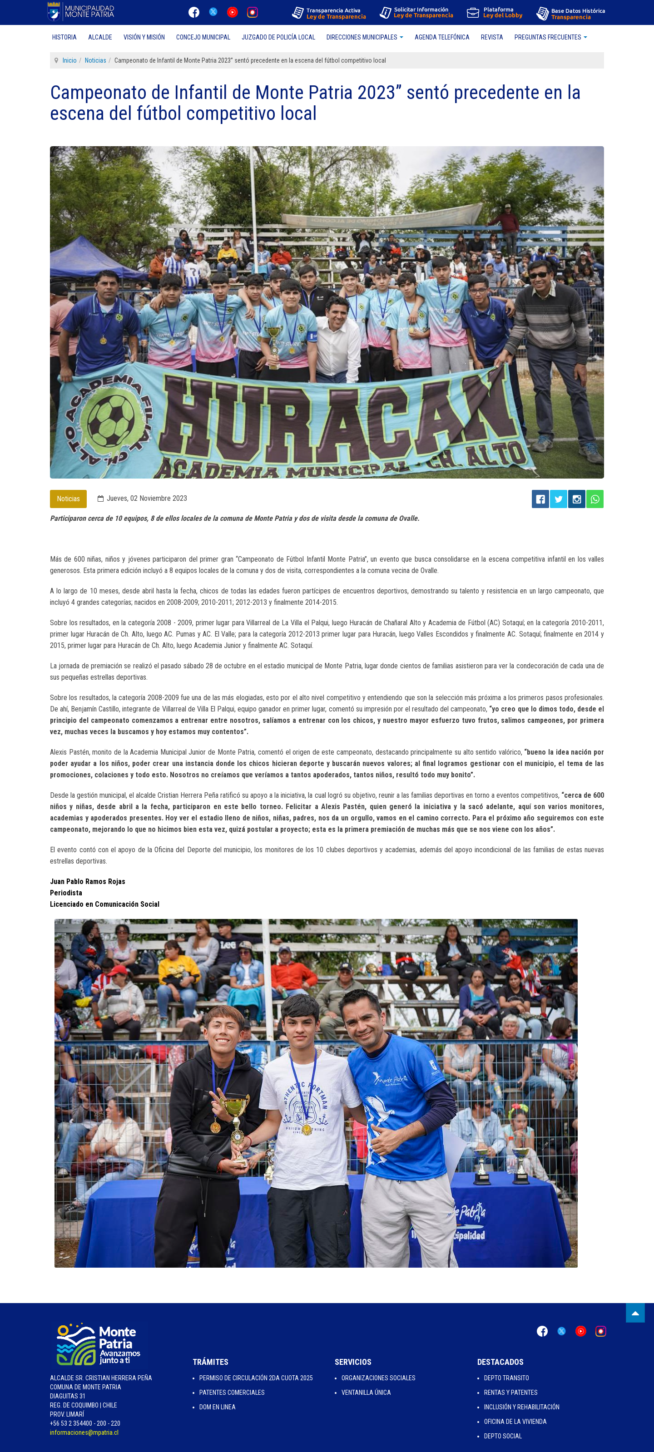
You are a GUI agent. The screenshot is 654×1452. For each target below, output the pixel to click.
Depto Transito (506, 1378)
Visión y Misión (144, 37)
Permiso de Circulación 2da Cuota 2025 (256, 1378)
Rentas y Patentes (511, 1392)
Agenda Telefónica (442, 37)
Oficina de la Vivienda (515, 1421)
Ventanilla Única (366, 1392)
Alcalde (100, 37)
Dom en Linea (217, 1407)
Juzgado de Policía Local (278, 37)
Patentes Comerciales (232, 1392)
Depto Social (503, 1436)
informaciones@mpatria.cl (84, 1432)
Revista (492, 37)
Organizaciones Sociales (379, 1378)
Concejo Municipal (203, 37)
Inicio (70, 60)
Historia (64, 37)
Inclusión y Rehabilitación (522, 1407)
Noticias (95, 60)
